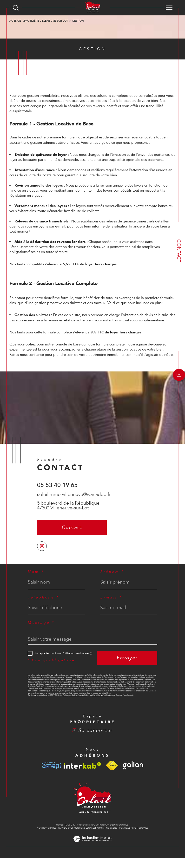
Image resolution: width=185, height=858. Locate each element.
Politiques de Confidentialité (75, 695)
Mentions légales (84, 827)
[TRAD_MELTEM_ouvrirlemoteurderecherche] (16, 8)
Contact (179, 250)
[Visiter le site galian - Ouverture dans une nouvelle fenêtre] (133, 765)
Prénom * (112, 572)
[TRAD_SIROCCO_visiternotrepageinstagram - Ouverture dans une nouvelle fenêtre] (42, 546)
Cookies (143, 828)
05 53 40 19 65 (57, 485)
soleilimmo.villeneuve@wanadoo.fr (74, 494)
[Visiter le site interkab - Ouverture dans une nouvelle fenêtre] (82, 765)
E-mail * (111, 597)
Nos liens (111, 827)
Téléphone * (43, 597)
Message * (41, 622)
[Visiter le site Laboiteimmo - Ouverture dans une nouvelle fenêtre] (92, 844)
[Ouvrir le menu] (169, 7)
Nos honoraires (46, 827)
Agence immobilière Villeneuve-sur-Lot (38, 21)
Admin (100, 827)
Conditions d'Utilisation (102, 695)
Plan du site (65, 827)
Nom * (36, 572)
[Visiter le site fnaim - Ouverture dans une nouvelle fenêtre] (112, 765)
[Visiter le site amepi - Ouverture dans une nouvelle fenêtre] (51, 765)
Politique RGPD (128, 827)
